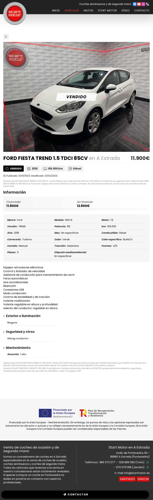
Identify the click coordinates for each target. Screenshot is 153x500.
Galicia (143, 479)
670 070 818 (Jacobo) (130, 467)
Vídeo (125, 10)
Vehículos (71, 10)
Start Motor (107, 10)
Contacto (141, 10)
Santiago (127, 479)
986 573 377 (107, 462)
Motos (88, 10)
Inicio (56, 10)
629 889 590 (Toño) (131, 462)
